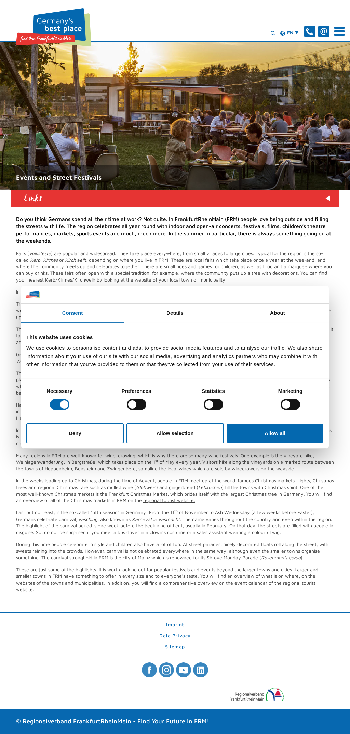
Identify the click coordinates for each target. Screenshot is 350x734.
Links (33, 198)
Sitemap (175, 646)
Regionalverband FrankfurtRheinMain (77, 721)
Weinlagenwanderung (40, 462)
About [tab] (277, 313)
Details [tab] (175, 313)
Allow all (275, 433)
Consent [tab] (72, 313)
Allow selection (174, 433)
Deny (75, 433)
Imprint (175, 624)
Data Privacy (175, 635)
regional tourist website (168, 500)
